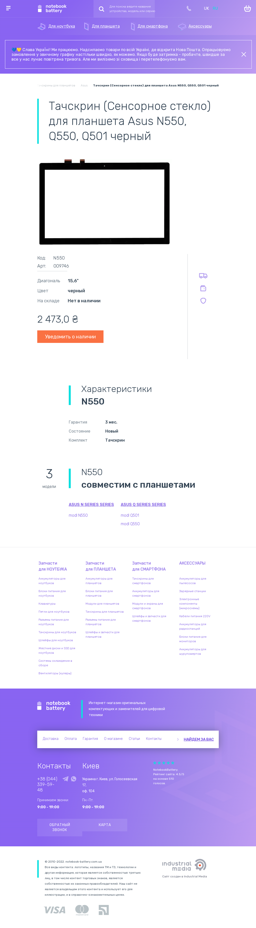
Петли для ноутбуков (54, 611)
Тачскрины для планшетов (105, 611)
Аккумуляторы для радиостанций (192, 626)
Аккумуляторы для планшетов (99, 581)
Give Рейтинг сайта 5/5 (172, 763)
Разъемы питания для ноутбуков (53, 622)
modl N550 (78, 515)
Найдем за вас (199, 739)
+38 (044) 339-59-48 (47, 784)
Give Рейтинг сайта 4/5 (168, 763)
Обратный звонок (60, 827)
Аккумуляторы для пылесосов (192, 581)
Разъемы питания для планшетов (101, 622)
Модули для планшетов (102, 603)
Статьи (134, 739)
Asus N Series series (91, 504)
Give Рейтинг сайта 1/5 (154, 763)
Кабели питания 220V (194, 616)
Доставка (50, 739)
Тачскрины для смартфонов (143, 581)
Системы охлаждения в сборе (55, 663)
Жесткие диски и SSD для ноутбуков (56, 650)
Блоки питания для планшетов (99, 593)
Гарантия (90, 739)
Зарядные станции (192, 591)
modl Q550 (130, 523)
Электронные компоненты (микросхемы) (189, 603)
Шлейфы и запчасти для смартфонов (149, 618)
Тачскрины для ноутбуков (57, 632)
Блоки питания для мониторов (192, 639)
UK (206, 8)
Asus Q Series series (143, 504)
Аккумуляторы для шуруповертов (192, 651)
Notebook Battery (53, 706)
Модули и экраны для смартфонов (147, 606)
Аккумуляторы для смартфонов (145, 593)
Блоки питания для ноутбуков (52, 593)
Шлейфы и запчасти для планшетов (103, 634)
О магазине (113, 739)
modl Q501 (130, 515)
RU (215, 8)
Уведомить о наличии (70, 337)
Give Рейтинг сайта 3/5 (164, 763)
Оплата (70, 739)
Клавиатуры (47, 603)
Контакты (154, 739)
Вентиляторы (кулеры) (55, 673)
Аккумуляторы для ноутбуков (52, 581)
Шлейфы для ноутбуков (55, 640)
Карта (105, 825)
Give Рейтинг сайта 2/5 (159, 763)
